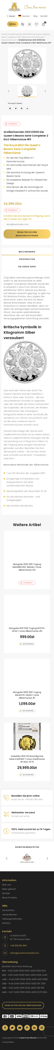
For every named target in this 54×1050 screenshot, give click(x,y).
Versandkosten (9, 914)
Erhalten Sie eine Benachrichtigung (27, 234)
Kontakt (44, 16)
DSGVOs (6, 923)
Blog (35, 16)
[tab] (27, 251)
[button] (8, 91)
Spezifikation (27, 259)
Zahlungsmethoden (12, 918)
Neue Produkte (9, 897)
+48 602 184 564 (18, 945)
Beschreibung (27, 251)
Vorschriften (8, 910)
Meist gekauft (9, 889)
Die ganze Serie (27, 266)
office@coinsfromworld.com (24, 953)
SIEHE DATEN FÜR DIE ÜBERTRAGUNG (23, 1005)
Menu (13, 24)
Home (4, 34)
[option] (27, 64)
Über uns (6, 884)
